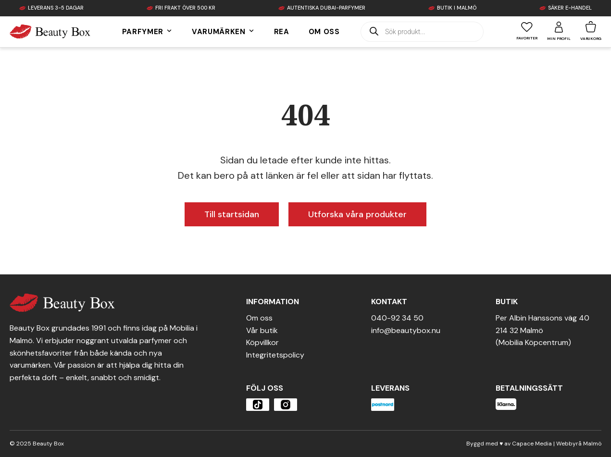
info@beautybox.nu (405, 330)
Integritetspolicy (275, 355)
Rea (281, 32)
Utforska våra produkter (357, 214)
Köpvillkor (262, 342)
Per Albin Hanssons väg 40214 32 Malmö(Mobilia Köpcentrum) (542, 330)
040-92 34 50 (397, 318)
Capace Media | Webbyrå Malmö (556, 443)
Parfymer (147, 32)
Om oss (324, 32)
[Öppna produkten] (257, 404)
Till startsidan (231, 214)
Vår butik (262, 330)
